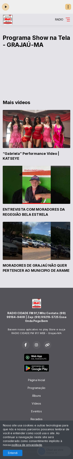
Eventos (36, 411)
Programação (36, 387)
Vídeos (36, 403)
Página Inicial (36, 380)
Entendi (13, 453)
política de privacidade (26, 445)
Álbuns (36, 395)
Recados (36, 419)
